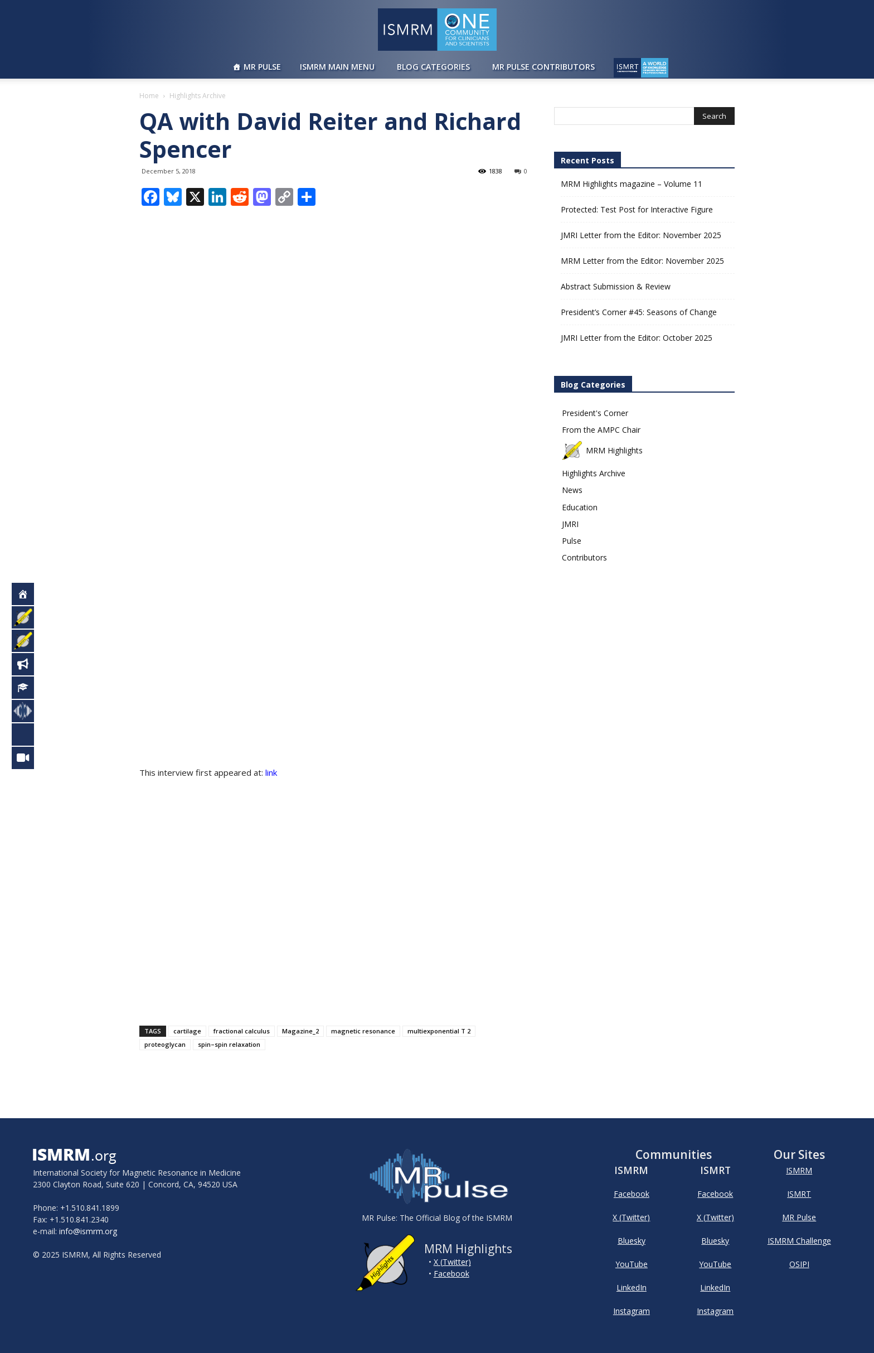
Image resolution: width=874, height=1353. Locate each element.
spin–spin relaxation (229, 1044)
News (572, 490)
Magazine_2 (300, 1031)
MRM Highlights (602, 450)
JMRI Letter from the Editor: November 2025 (641, 235)
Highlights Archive (593, 473)
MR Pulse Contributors (543, 66)
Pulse (571, 540)
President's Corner (595, 413)
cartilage (187, 1031)
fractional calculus (241, 1031)
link (271, 772)
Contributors (584, 557)
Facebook (451, 1273)
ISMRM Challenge (799, 1240)
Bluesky (631, 1240)
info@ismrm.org (88, 1231)
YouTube (631, 1264)
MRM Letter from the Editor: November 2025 (642, 260)
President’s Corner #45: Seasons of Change (639, 312)
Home (149, 95)
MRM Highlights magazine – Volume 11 (631, 183)
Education (580, 507)
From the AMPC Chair (601, 429)
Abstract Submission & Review (616, 286)
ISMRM (799, 1170)
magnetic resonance (363, 1031)
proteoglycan (165, 1044)
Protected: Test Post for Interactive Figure (637, 209)
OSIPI (799, 1264)
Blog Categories (433, 66)
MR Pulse (262, 66)
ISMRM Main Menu (337, 66)
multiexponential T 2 (438, 1031)
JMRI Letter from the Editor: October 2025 (636, 337)
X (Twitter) (452, 1262)
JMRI (570, 524)
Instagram (631, 1311)
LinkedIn (631, 1287)
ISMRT (799, 1193)
